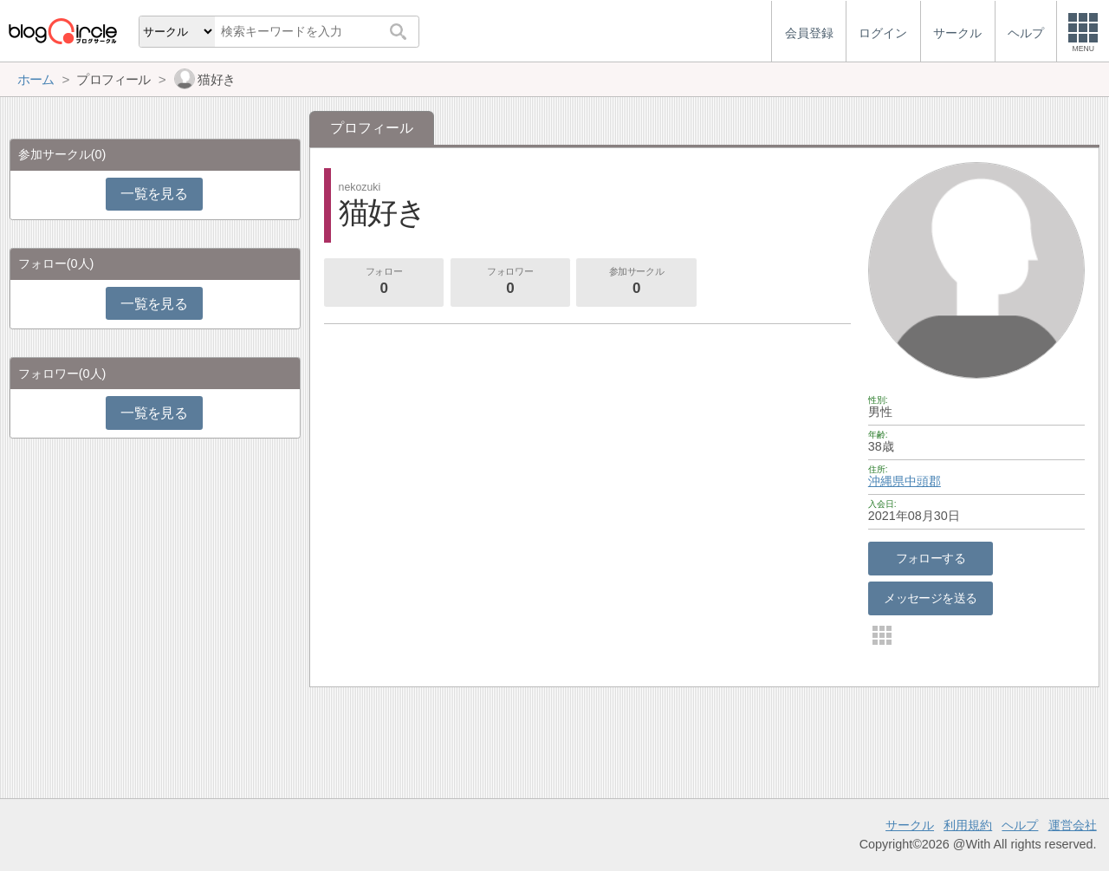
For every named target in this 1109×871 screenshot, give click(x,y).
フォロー (383, 282)
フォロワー (510, 282)
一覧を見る (153, 193)
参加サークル (636, 282)
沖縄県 (886, 481)
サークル (909, 825)
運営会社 (1072, 825)
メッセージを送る (930, 598)
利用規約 (968, 825)
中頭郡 (923, 481)
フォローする (931, 558)
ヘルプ (1020, 825)
